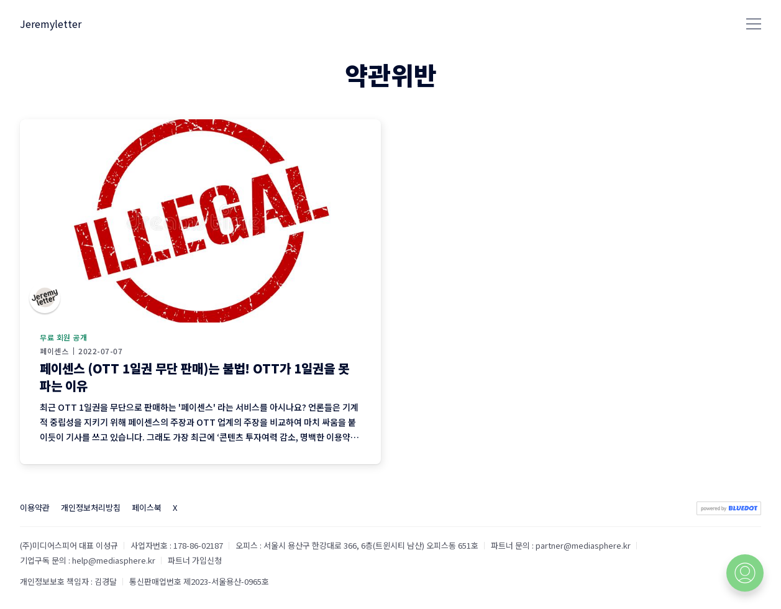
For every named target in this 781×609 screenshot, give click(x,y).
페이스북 (147, 507)
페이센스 (54, 351)
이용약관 (35, 507)
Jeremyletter (50, 23)
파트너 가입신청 (195, 560)
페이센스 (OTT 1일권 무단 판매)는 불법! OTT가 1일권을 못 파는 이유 (194, 377)
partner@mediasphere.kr (583, 545)
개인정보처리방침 (91, 507)
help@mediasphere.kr (113, 560)
